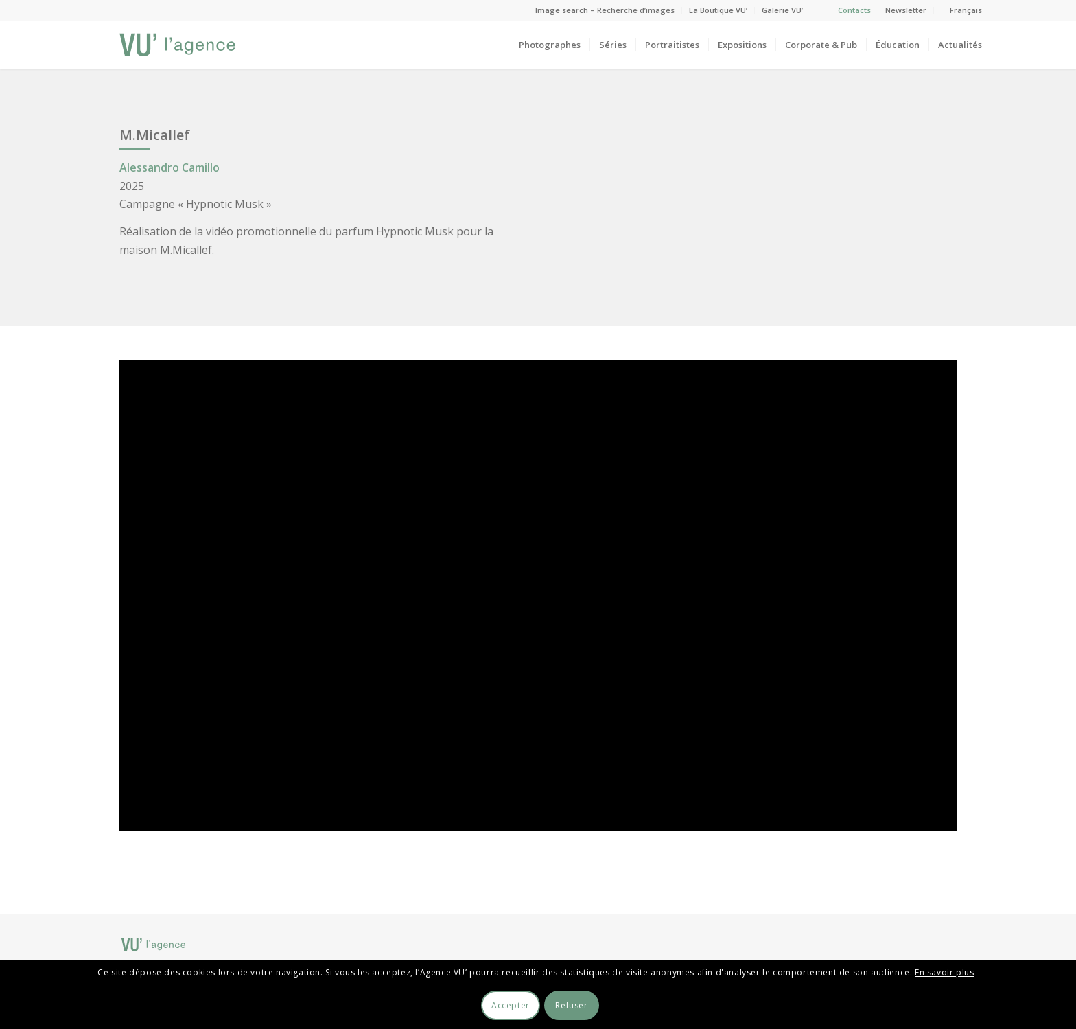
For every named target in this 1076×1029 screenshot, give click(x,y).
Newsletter (905, 10)
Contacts (854, 10)
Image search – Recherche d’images (605, 10)
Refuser (571, 1005)
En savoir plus (944, 972)
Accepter (510, 1005)
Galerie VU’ (782, 10)
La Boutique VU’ (718, 10)
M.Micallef (154, 135)
